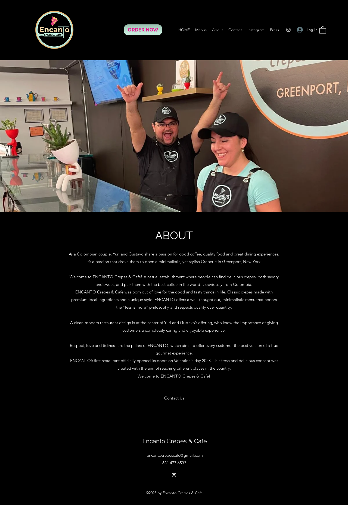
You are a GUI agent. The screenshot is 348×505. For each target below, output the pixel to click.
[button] (322, 30)
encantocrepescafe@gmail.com (175, 455)
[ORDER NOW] (143, 29)
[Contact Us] (174, 398)
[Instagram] (288, 30)
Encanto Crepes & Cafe (174, 441)
